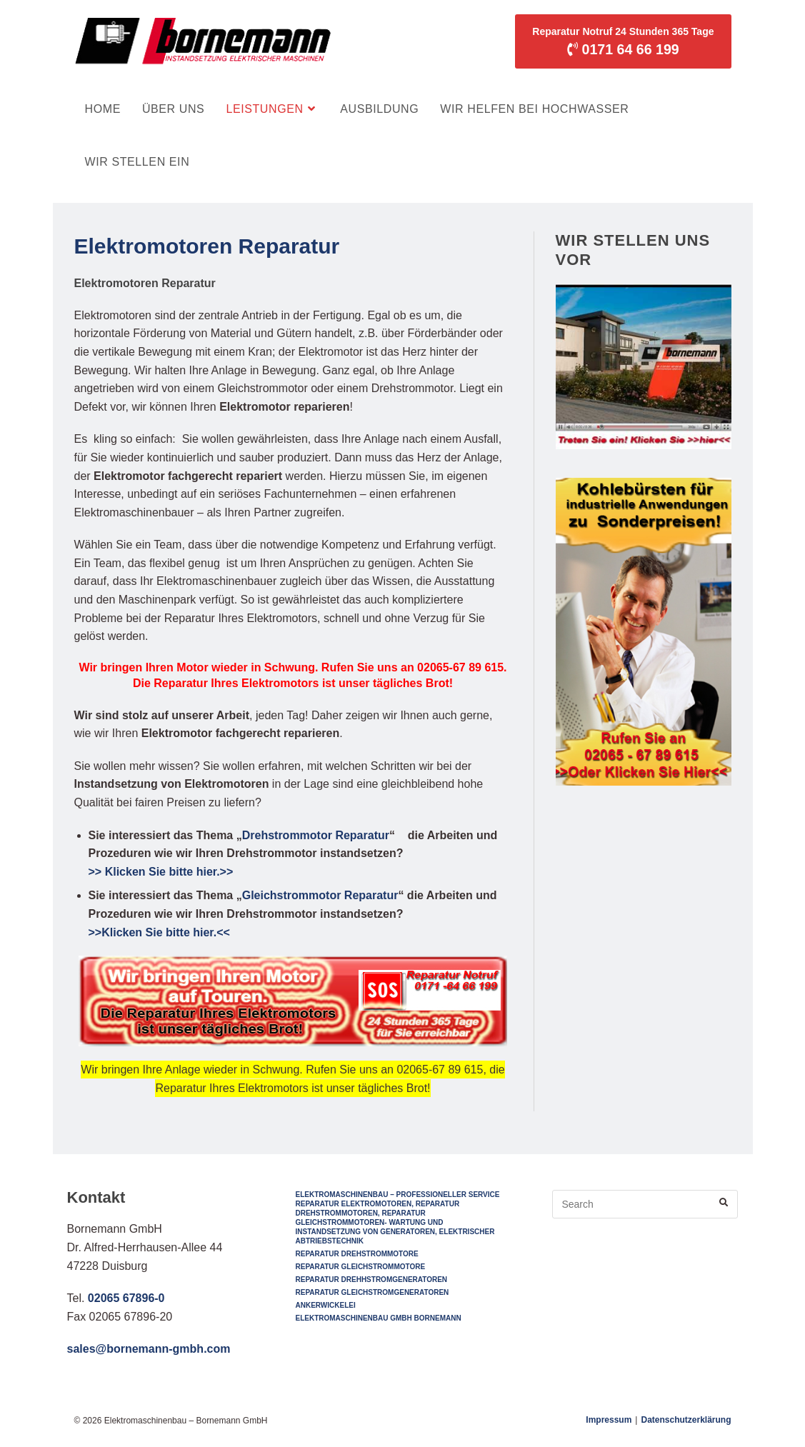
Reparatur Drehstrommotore (356, 1254)
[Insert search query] (645, 1204)
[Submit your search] (723, 1202)
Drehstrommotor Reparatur (315, 835)
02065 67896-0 (126, 1298)
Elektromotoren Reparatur (207, 246)
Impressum (608, 1420)
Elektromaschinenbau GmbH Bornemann (378, 1318)
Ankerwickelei (325, 1305)
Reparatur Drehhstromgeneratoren (371, 1279)
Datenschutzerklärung (686, 1420)
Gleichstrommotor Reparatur (320, 895)
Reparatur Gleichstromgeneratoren (372, 1292)
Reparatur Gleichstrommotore (360, 1267)
